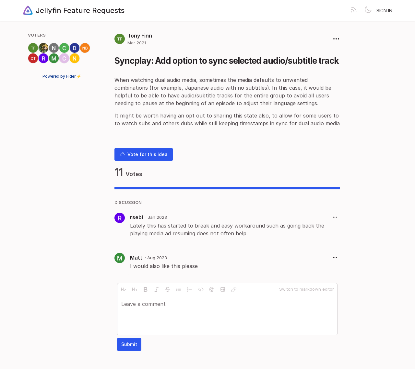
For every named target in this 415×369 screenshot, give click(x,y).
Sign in (384, 10)
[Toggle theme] (368, 10)
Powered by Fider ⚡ (61, 76)
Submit (129, 344)
